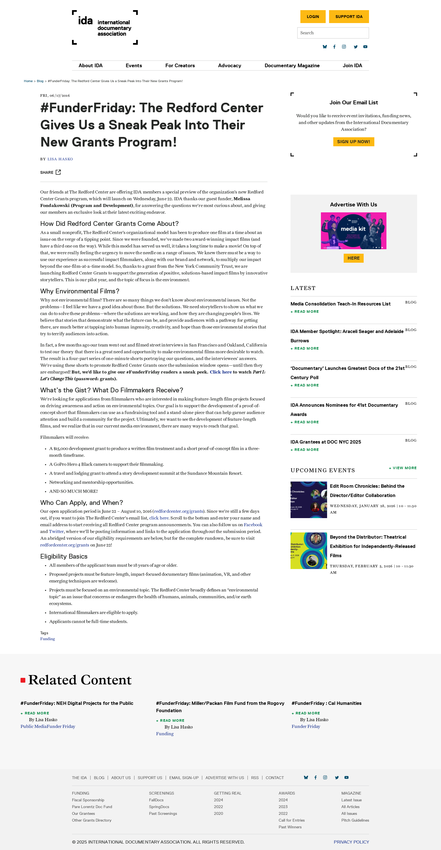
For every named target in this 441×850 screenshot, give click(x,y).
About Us (125, 778)
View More (404, 467)
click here (160, 518)
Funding (49, 639)
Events (136, 65)
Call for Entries (290, 820)
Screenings (163, 793)
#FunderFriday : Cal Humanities (326, 703)
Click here (53, 378)
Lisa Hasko (62, 159)
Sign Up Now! (353, 141)
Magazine (347, 793)
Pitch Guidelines (351, 820)
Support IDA (345, 16)
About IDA (95, 65)
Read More (306, 311)
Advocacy (228, 65)
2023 (281, 807)
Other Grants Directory (95, 820)
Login (309, 16)
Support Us (154, 778)
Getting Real (228, 793)
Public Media (34, 726)
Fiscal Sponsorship (92, 800)
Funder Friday (62, 726)
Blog (41, 80)
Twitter (57, 531)
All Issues (345, 813)
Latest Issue (348, 800)
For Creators (181, 65)
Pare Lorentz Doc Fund (96, 807)
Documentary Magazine (289, 65)
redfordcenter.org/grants (180, 511)
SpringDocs (161, 807)
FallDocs (158, 800)
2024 (218, 800)
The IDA (83, 778)
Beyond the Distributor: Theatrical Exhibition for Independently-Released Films (372, 546)
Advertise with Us (229, 778)
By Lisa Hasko (44, 719)
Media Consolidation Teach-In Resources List (340, 304)
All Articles (347, 807)
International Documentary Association (109, 27)
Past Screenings (165, 813)
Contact (279, 778)
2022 (218, 807)
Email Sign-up (187, 778)
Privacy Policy (347, 842)
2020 (218, 813)
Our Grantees (87, 813)
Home (29, 80)
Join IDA (348, 65)
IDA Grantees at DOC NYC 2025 (325, 442)
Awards (285, 793)
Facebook (254, 525)
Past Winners (288, 827)
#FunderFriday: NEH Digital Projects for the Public (77, 703)
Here (353, 258)
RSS (259, 778)
